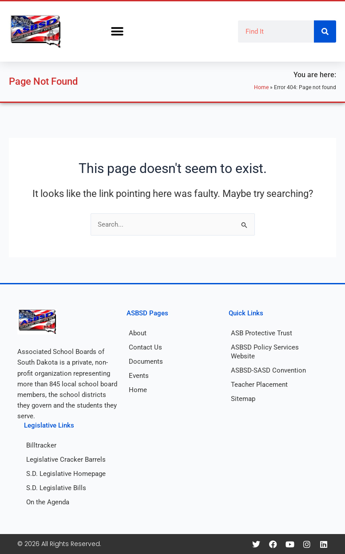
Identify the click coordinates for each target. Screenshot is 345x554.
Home (261, 87)
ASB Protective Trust (261, 333)
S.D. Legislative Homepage (66, 474)
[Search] (325, 31)
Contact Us (145, 347)
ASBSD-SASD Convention (268, 370)
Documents (146, 361)
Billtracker (41, 445)
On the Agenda (47, 502)
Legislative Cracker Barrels (66, 460)
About (138, 333)
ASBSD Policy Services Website (265, 351)
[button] (117, 32)
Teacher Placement (259, 385)
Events (139, 376)
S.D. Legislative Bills (56, 488)
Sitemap (243, 399)
